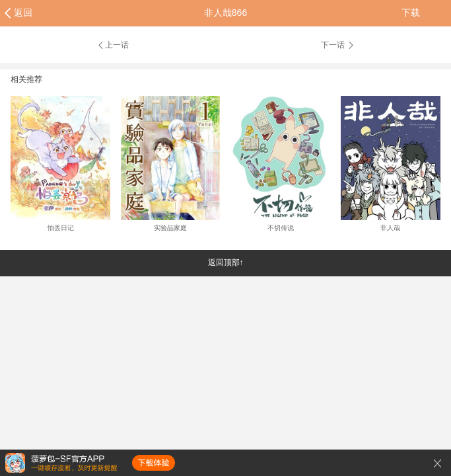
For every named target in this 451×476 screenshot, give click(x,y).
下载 (410, 12)
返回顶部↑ (226, 262)
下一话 (338, 45)
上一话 (112, 45)
